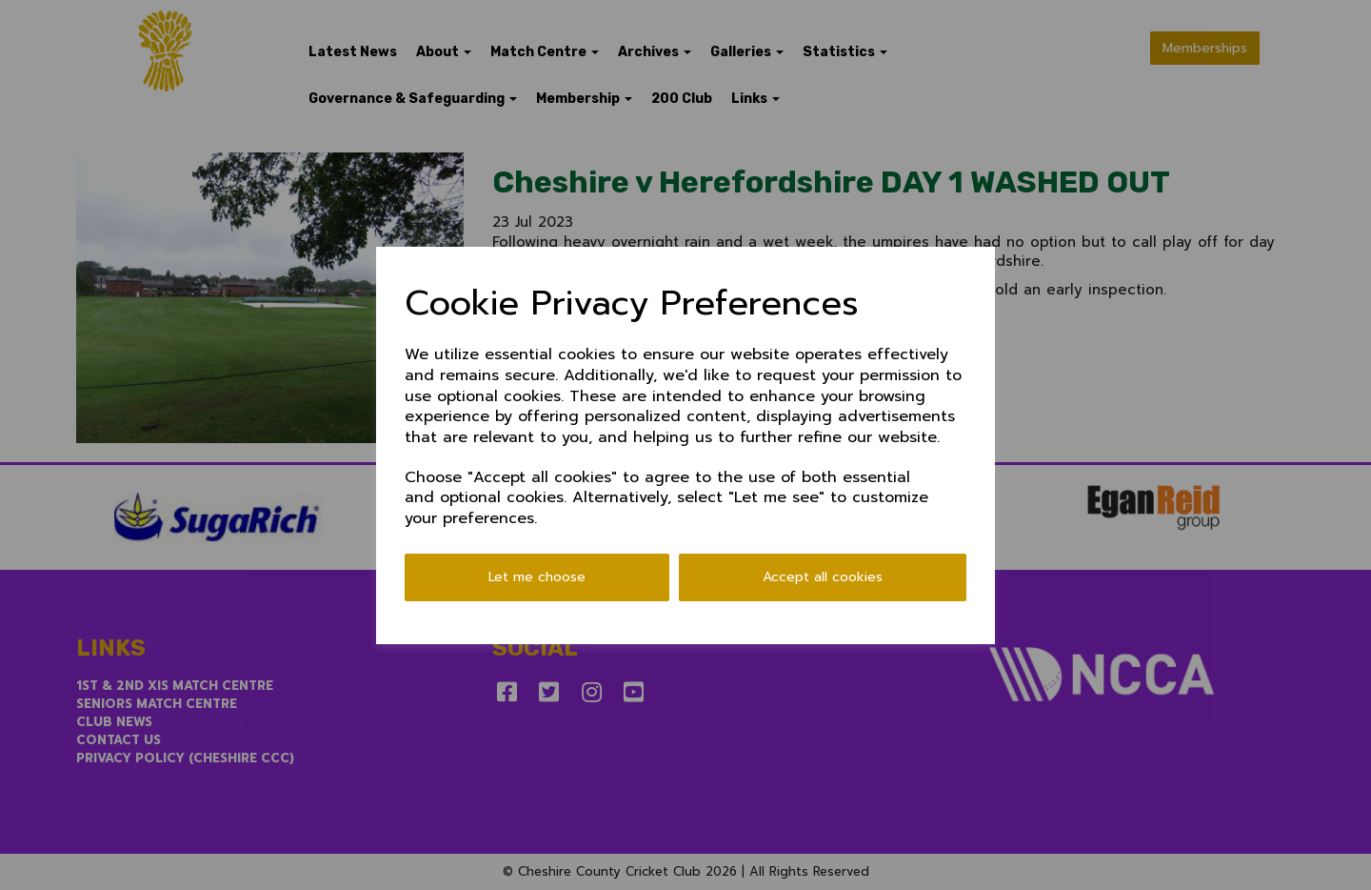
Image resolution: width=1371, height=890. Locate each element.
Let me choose (537, 577)
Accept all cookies (823, 577)
